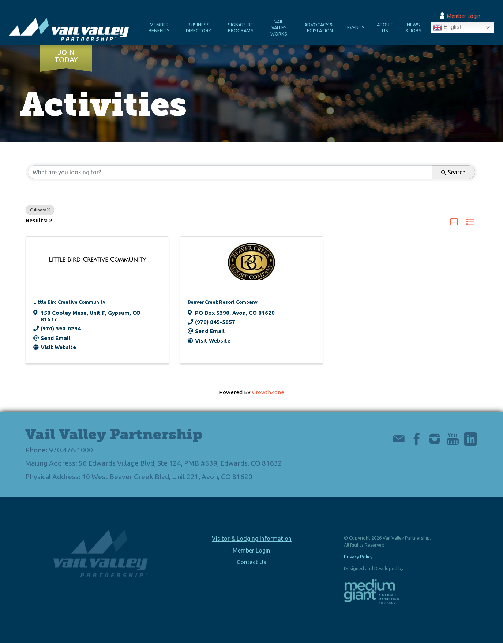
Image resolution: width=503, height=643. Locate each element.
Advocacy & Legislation (318, 27)
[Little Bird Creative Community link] (97, 259)
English (448, 27)
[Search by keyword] (230, 172)
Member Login (463, 16)
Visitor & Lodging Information (252, 539)
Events (356, 27)
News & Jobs (413, 27)
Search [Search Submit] (453, 172)
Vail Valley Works (278, 27)
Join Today (66, 56)
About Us (385, 27)
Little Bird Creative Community (69, 301)
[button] (454, 222)
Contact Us (251, 562)
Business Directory (198, 27)
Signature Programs (241, 27)
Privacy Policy (358, 556)
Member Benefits (159, 27)
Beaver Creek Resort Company (223, 301)
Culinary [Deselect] (40, 209)
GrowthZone (268, 392)
